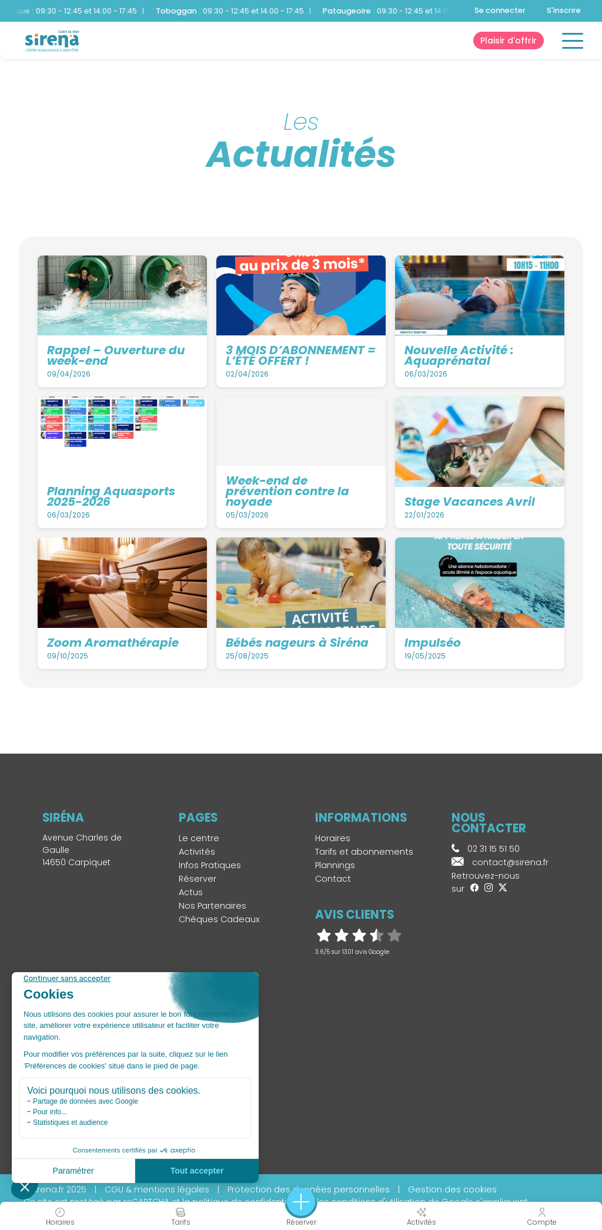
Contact (333, 879)
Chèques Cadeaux (219, 919)
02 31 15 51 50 (486, 849)
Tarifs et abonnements (364, 852)
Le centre (199, 838)
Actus (191, 892)
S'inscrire (564, 10)
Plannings (335, 865)
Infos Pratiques (210, 865)
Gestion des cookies (452, 1189)
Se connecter (500, 10)
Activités (197, 852)
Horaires (332, 838)
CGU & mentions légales (157, 1189)
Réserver (197, 879)
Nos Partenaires (212, 906)
